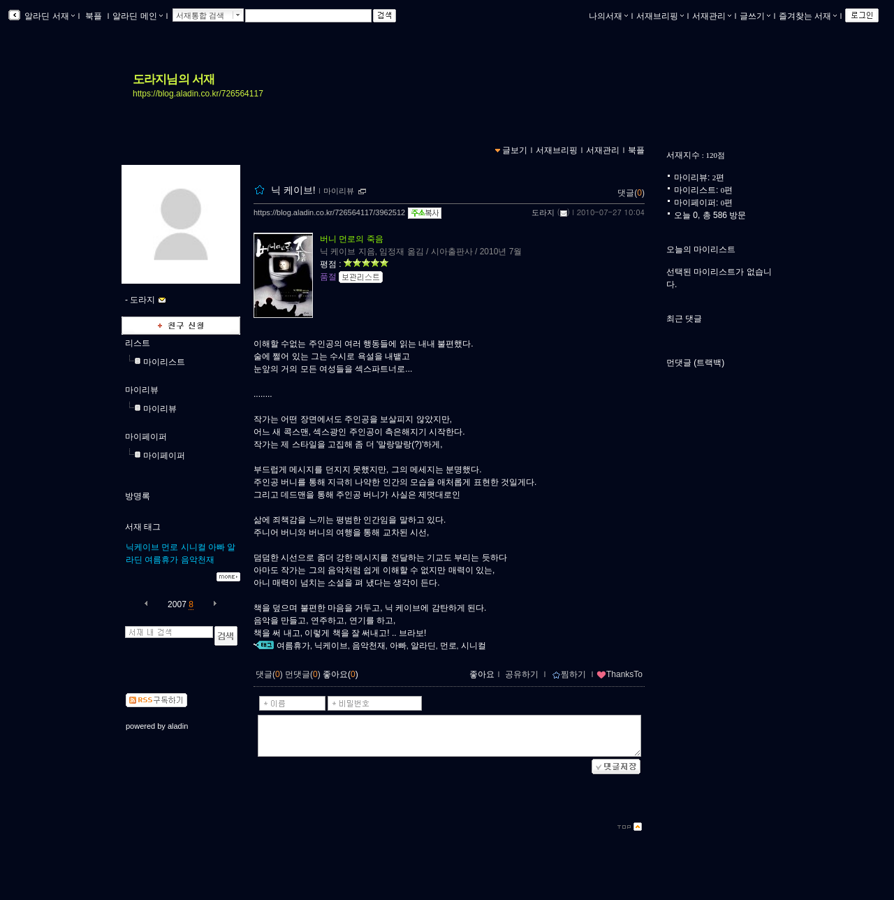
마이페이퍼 (146, 437)
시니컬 (193, 547)
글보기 (514, 150)
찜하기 (569, 674)
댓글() (631, 193)
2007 (177, 604)
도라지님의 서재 (173, 79)
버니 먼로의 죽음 (351, 239)
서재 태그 (143, 527)
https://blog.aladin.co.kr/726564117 (198, 94)
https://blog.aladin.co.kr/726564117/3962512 (329, 212)
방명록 (137, 496)
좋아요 (481, 674)
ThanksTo (619, 674)
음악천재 (197, 560)
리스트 (137, 343)
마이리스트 (164, 362)
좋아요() (340, 674)
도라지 (543, 212)
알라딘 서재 (48, 16)
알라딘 (423, 646)
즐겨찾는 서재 (808, 16)
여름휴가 (161, 560)
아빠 (216, 547)
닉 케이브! (293, 190)
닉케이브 (142, 547)
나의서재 (608, 16)
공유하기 (521, 674)
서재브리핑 (660, 16)
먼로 (169, 547)
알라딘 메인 (137, 16)
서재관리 (711, 16)
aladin (178, 726)
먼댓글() (303, 674)
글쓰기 (755, 16)
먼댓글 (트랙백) (695, 363)
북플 (94, 16)
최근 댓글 (684, 319)
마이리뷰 (142, 390)
